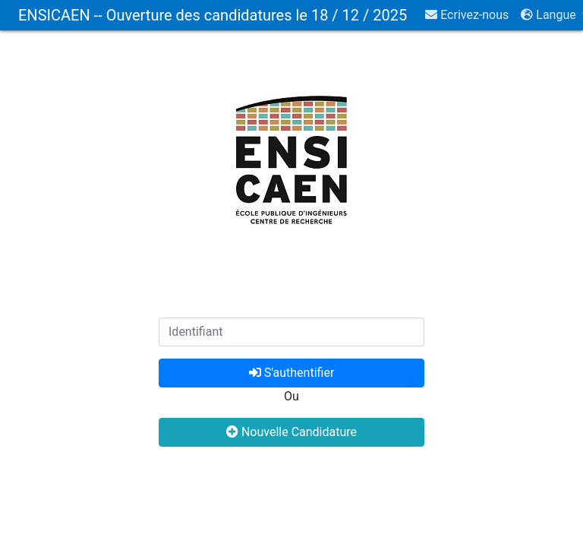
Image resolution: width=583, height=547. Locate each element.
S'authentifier (292, 372)
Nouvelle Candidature (291, 432)
